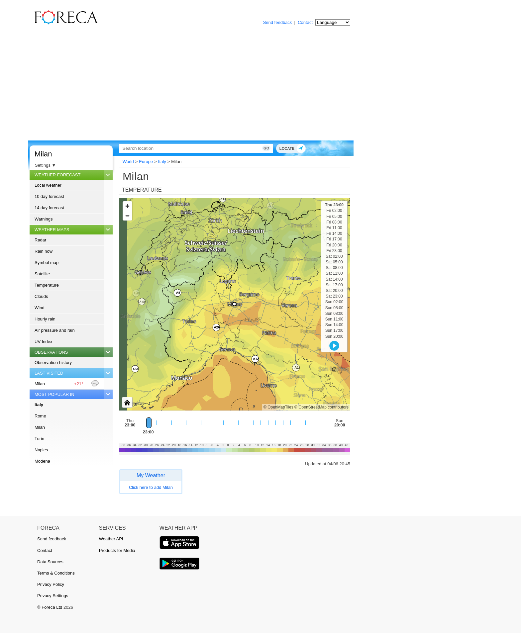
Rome (40, 415)
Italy (39, 404)
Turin (39, 438)
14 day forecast (49, 207)
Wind (40, 307)
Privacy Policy (50, 584)
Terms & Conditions (56, 573)
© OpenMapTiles (278, 407)
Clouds (41, 296)
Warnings (43, 219)
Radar (40, 239)
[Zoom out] (127, 216)
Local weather (48, 185)
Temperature (47, 285)
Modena (42, 461)
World (128, 161)
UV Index (43, 341)
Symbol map (46, 262)
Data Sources (50, 561)
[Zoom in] (127, 206)
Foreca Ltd (52, 607)
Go (266, 148)
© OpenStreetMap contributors (321, 407)
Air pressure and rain (55, 330)
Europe (146, 161)
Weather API (111, 538)
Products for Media (117, 550)
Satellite (42, 273)
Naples (41, 449)
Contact (305, 22)
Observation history (53, 362)
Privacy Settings (52, 595)
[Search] (195, 148)
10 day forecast (49, 196)
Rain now (43, 251)
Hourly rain (45, 318)
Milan (43, 154)
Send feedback (277, 22)
